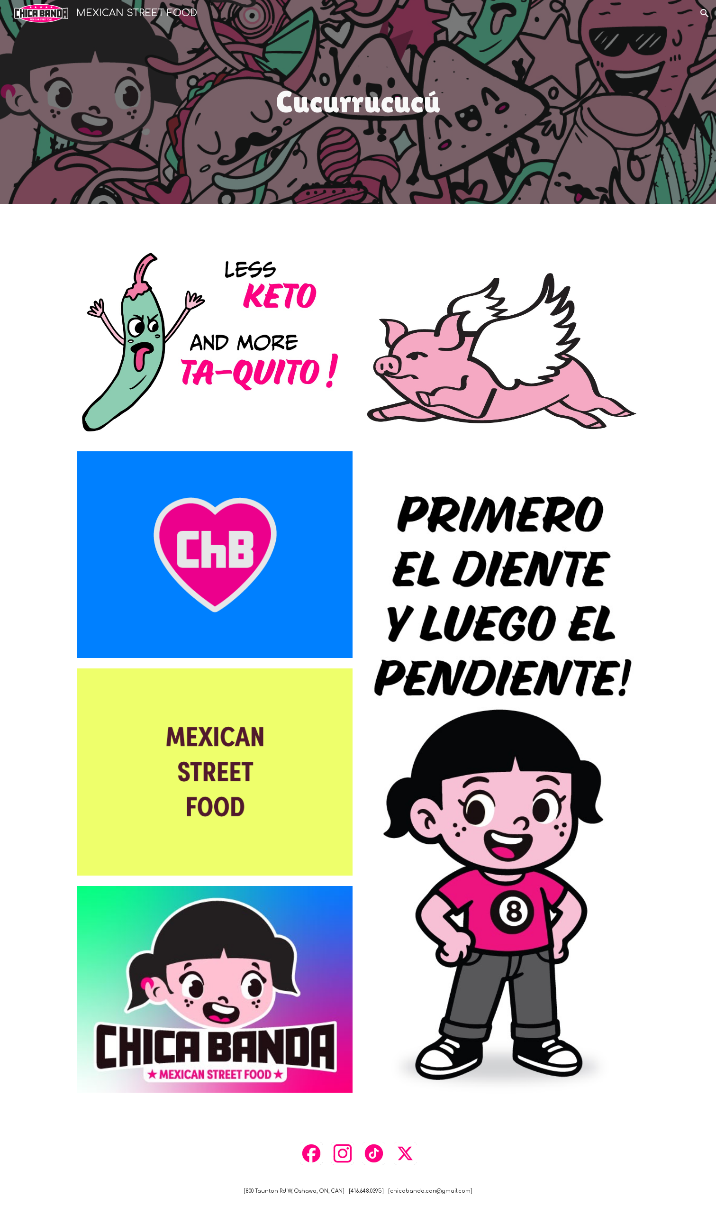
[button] (704, 13)
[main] (358, 102)
